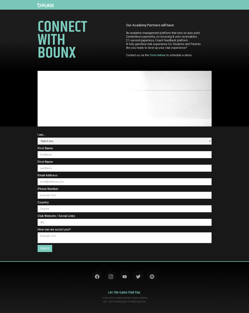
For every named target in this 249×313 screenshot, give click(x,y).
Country (43, 202)
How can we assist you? (54, 229)
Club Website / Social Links (56, 216)
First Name (45, 148)
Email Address (48, 175)
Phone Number (48, 189)
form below (158, 55)
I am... (42, 134)
